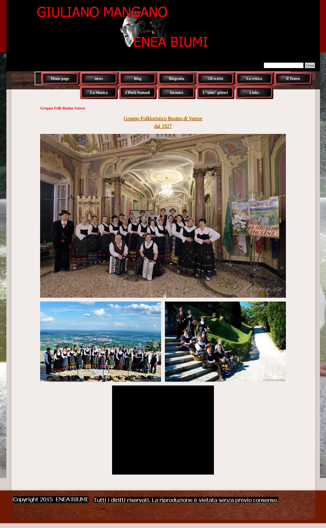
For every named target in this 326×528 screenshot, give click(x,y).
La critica (254, 78)
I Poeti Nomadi (137, 92)
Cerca (310, 65)
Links (254, 92)
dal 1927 (163, 126)
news (99, 78)
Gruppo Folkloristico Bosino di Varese (163, 118)
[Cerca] (284, 65)
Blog (137, 78)
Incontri (176, 92)
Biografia (176, 78)
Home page (60, 78)
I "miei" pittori (215, 92)
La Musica (98, 92)
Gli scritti (215, 78)
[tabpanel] (163, 122)
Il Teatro (293, 78)
